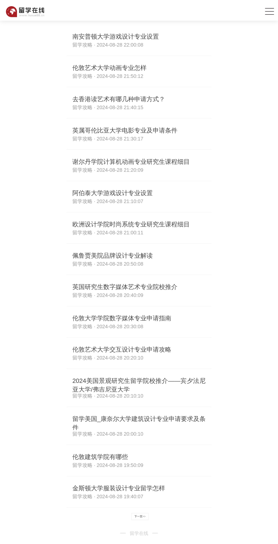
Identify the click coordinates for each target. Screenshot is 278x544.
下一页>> (140, 516)
